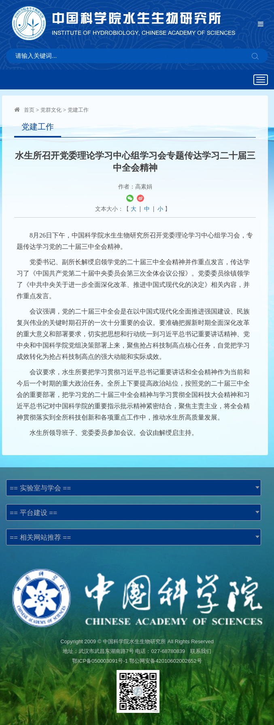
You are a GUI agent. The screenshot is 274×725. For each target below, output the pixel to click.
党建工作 (78, 110)
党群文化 (51, 110)
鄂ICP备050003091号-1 (99, 661)
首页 (29, 110)
